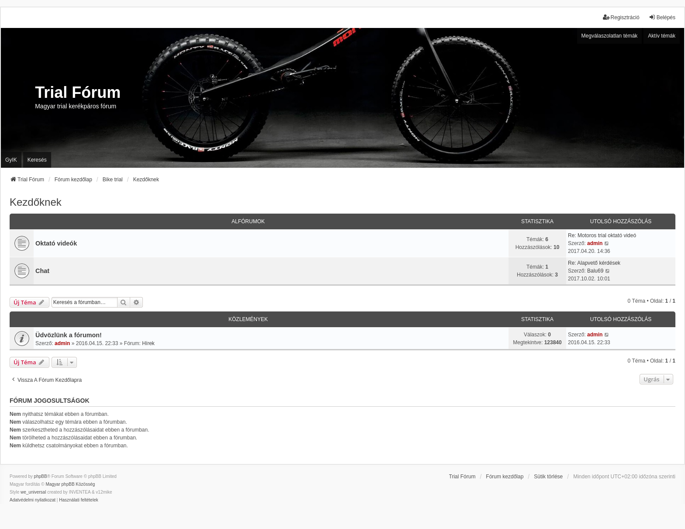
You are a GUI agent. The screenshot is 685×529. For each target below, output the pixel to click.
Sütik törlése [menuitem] (548, 477)
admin (594, 243)
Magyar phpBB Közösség (70, 484)
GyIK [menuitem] (11, 160)
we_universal (33, 492)
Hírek (148, 343)
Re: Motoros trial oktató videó (602, 235)
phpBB (40, 476)
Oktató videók (56, 243)
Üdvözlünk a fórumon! (68, 335)
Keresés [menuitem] (37, 160)
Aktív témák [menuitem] (661, 36)
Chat (42, 270)
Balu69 (595, 271)
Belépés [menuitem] (662, 17)
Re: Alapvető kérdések (594, 263)
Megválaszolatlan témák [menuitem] (609, 36)
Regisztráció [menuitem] (621, 17)
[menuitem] (32, 500)
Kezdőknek (36, 202)
